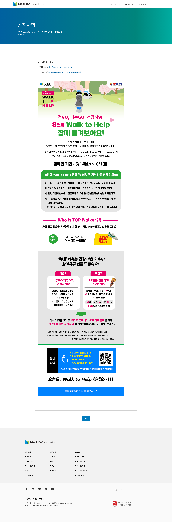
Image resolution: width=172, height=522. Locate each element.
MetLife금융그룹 (30, 466)
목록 (86, 418)
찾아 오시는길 (29, 475)
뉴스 (51, 461)
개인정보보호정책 (38, 499)
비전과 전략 (28, 457)
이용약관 (28, 499)
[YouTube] (52, 489)
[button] (114, 4)
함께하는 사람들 (30, 461)
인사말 (27, 470)
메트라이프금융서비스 (81, 461)
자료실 (52, 466)
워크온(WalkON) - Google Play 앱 (61, 67)
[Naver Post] (46, 489)
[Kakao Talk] (39, 489)
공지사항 (52, 457)
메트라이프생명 (79, 457)
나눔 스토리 (53, 470)
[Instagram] (33, 489)
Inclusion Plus (79, 475)
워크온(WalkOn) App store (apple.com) (64, 72)
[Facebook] (26, 489)
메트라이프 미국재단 (81, 470)
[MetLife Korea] (40, 443)
